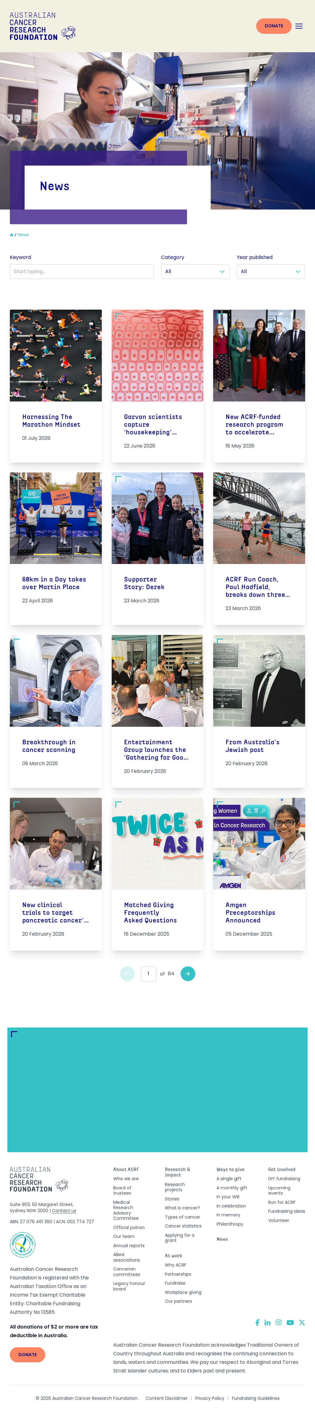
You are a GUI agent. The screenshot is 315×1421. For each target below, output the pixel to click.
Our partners (178, 1301)
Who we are (126, 1179)
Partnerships (178, 1274)
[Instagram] (278, 1322)
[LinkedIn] (268, 1322)
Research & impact (177, 1172)
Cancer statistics (183, 1226)
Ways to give (231, 1169)
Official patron (129, 1227)
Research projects (175, 1187)
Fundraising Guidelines (256, 1398)
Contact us (64, 1211)
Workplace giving (183, 1292)
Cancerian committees (126, 1272)
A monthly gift (232, 1188)
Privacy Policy (209, 1398)
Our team (123, 1236)
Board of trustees (122, 1190)
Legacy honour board (129, 1286)
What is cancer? (182, 1208)
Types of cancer (182, 1217)
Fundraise (175, 1283)
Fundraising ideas (286, 1211)
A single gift (229, 1179)
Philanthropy (230, 1224)
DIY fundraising (284, 1179)
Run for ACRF (282, 1202)
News (222, 1239)
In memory (228, 1215)
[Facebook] (257, 1322)
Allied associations (126, 1257)
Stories (172, 1199)
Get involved (282, 1169)
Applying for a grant (179, 1238)
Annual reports (129, 1246)
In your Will (228, 1197)
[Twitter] (302, 1322)
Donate (274, 26)
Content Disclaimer (167, 1398)
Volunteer (278, 1220)
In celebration (231, 1206)
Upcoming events (279, 1190)
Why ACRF (175, 1265)
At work (173, 1256)
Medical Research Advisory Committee (126, 1210)
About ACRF (126, 1169)
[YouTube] (290, 1322)
